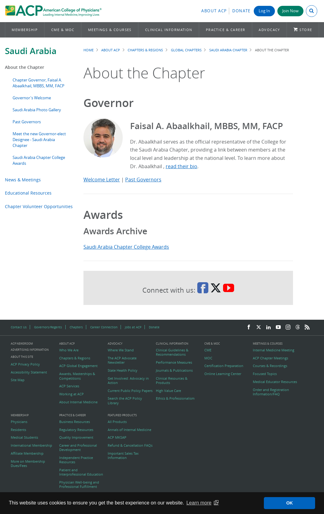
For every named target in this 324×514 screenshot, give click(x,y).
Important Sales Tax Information (123, 455)
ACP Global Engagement (78, 366)
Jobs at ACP (133, 327)
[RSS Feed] (307, 327)
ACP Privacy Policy (25, 364)
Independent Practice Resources (76, 460)
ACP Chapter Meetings (270, 358)
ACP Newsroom (22, 344)
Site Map (18, 380)
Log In (264, 11)
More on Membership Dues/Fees (28, 463)
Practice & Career (225, 29)
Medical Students (24, 437)
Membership (25, 29)
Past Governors (27, 122)
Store (305, 29)
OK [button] (289, 502)
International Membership (31, 445)
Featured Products (122, 415)
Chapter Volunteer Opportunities (39, 206)
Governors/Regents (48, 327)
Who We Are (69, 350)
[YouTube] (278, 327)
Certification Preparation (223, 366)
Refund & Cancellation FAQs (130, 445)
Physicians (19, 422)
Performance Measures (174, 362)
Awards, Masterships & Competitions (77, 376)
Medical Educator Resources (275, 382)
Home (88, 50)
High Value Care (168, 391)
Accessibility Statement (29, 372)
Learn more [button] (198, 502)
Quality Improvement (76, 437)
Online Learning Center (222, 374)
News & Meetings (23, 180)
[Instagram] (288, 327)
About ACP (214, 11)
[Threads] (297, 327)
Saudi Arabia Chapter (228, 50)
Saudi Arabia (30, 51)
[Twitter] (258, 327)
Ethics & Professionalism (175, 398)
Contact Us (19, 327)
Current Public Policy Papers (130, 391)
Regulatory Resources (76, 430)
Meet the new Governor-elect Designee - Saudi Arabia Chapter (39, 139)
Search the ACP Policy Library (125, 400)
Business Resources (74, 422)
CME (207, 350)
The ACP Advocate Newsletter (122, 360)
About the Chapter (24, 67)
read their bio (181, 166)
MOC (208, 358)
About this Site (22, 356)
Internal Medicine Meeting (273, 350)
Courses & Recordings (270, 366)
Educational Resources (28, 193)
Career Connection (104, 327)
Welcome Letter (101, 179)
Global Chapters (186, 50)
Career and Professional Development (78, 447)
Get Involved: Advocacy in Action (128, 380)
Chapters (76, 327)
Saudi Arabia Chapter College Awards (126, 246)
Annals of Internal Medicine (129, 430)
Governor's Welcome (32, 98)
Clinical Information (168, 29)
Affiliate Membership (27, 453)
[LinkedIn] (268, 327)
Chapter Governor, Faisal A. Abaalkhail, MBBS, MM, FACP (38, 83)
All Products (117, 422)
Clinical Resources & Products (171, 380)
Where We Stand (121, 350)
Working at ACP (71, 394)
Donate (241, 11)
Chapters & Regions (145, 50)
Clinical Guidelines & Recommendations (172, 352)
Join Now (290, 11)
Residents (18, 430)
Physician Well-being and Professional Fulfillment (79, 484)
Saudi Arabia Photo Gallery (37, 110)
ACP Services (69, 386)
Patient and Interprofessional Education (81, 472)
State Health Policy (122, 370)
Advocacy (269, 29)
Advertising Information (30, 349)
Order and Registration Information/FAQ (271, 392)
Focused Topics (265, 374)
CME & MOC (63, 29)
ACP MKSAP (117, 437)
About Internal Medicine (78, 402)
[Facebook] (248, 327)
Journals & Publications (174, 370)
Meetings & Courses (110, 29)
